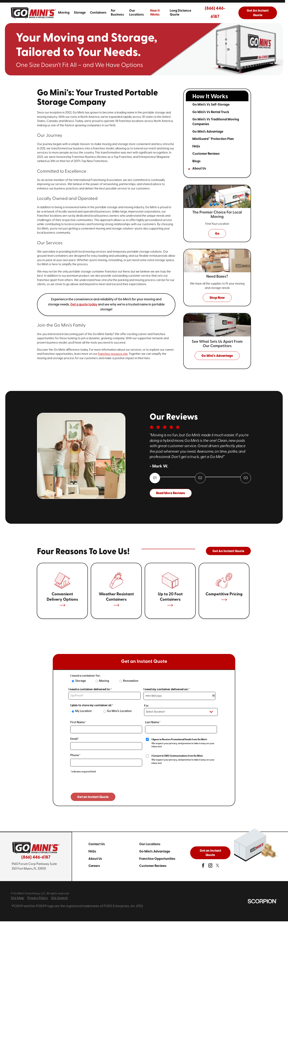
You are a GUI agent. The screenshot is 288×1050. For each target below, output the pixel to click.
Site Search (59, 898)
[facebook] (203, 867)
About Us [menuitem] (199, 168)
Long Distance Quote (180, 12)
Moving (63, 12)
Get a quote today (83, 304)
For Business (117, 12)
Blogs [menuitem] (196, 161)
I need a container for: (85, 675)
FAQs (92, 851)
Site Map (17, 898)
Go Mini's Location (119, 711)
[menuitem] (64, 13)
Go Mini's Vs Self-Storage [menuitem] (211, 104)
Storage (80, 12)
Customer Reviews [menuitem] (206, 153)
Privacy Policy (37, 898)
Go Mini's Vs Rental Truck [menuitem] (210, 112)
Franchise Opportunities (157, 859)
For (146, 705)
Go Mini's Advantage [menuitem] (207, 131)
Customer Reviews (153, 866)
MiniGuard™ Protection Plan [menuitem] (213, 139)
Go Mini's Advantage (154, 851)
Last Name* (153, 722)
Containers (98, 12)
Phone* (75, 755)
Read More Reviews (170, 493)
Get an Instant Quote (210, 853)
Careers (94, 866)
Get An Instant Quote (258, 13)
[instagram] (210, 867)
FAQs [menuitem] (196, 146)
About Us (95, 859)
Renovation (130, 681)
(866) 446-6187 (215, 13)
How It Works (155, 12)
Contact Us (96, 844)
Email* (74, 739)
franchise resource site (113, 354)
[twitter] (217, 867)
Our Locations (136, 12)
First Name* (78, 722)
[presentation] (100, 784)
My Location (83, 711)
